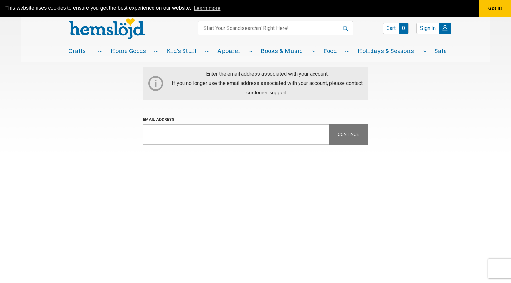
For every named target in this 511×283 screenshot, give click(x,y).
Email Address (158, 119)
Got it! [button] (495, 8)
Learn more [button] (207, 8)
